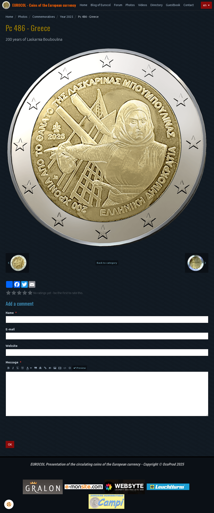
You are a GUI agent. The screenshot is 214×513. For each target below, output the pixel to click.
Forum (118, 5)
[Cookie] (9, 504)
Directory (156, 5)
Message (12, 362)
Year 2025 (66, 16)
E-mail (10, 329)
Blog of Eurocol (101, 5)
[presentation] (37, 428)
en (204, 5)
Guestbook (173, 5)
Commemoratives (43, 16)
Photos (130, 5)
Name (10, 312)
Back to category (107, 262)
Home (83, 5)
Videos (142, 5)
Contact (188, 5)
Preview (79, 368)
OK (10, 444)
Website (12, 346)
